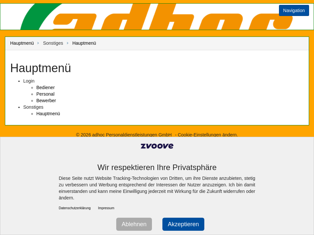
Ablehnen (133, 224)
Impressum (106, 208)
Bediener (45, 87)
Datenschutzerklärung (75, 208)
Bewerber (46, 100)
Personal (45, 94)
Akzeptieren (183, 224)
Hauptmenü (22, 43)
